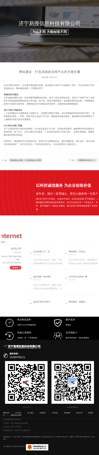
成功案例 (53, 13)
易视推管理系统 (16, 415)
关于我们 (18, 413)
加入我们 (80, 13)
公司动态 (44, 13)
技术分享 (62, 13)
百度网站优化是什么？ (87, 160)
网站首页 (6, 413)
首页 (27, 13)
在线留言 (43, 413)
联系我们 (71, 13)
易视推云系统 (91, 13)
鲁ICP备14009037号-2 (83, 437)
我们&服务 (34, 13)
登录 (81, 23)
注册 (86, 23)
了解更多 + (7, 268)
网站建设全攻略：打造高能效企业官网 (25, 160)
